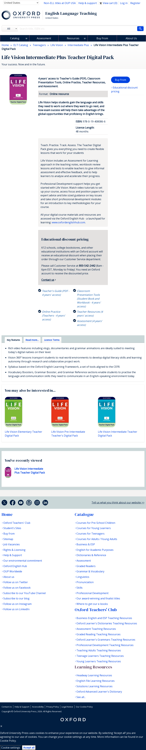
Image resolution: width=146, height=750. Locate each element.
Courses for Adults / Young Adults (96, 539)
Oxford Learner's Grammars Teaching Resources (105, 639)
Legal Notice (67, 706)
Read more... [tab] (32, 339)
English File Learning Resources (95, 681)
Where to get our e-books (92, 604)
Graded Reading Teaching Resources (98, 634)
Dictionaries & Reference (91, 555)
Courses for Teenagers (90, 533)
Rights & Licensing (14, 550)
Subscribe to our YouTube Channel (24, 593)
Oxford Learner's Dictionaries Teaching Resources (106, 623)
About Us (131, 38)
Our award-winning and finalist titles (98, 598)
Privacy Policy (52, 706)
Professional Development (92, 593)
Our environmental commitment (22, 560)
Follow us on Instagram (17, 604)
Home (7, 514)
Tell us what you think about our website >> (118, 502)
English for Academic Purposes (94, 550)
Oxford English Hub (15, 566)
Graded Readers (86, 566)
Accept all (28, 747)
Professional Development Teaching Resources (104, 645)
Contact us (47, 280)
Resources (73, 38)
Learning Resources (93, 667)
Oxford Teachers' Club (16, 523)
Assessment (44, 38)
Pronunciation (85, 582)
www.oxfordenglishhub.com (68, 222)
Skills (79, 587)
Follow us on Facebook (17, 587)
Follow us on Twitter (15, 582)
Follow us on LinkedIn (16, 609)
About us (8, 577)
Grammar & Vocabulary (90, 571)
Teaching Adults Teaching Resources (98, 650)
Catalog (14, 38)
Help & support (87, 3)
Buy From (102, 38)
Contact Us (7, 706)
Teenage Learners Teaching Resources (100, 656)
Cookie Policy (8, 740)
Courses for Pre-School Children (95, 523)
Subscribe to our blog (16, 598)
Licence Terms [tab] (51, 339)
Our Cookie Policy (84, 706)
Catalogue (84, 514)
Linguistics (82, 577)
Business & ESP (85, 544)
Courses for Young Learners (93, 528)
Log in (124, 3)
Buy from (120, 80)
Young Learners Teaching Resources (98, 661)
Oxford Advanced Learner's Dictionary (99, 691)
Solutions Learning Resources (94, 686)
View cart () (108, 3)
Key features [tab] (13, 339)
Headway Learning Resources (94, 675)
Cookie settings (10, 747)
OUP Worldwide (12, 571)
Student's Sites (12, 528)
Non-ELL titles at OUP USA (60, 3)
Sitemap (8, 539)
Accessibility (38, 706)
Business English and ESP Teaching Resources (104, 618)
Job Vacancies (11, 544)
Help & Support (12, 555)
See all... (81, 697)
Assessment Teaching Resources (96, 629)
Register (135, 3)
